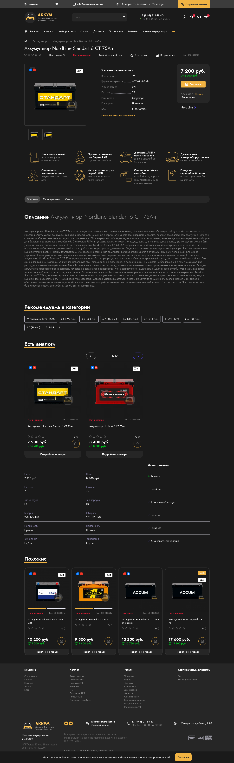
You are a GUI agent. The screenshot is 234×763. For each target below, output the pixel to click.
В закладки (139, 55)
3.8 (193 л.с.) (70, 319)
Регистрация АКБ (133, 707)
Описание (33, 199)
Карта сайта (70, 751)
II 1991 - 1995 (177, 319)
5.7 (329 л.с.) (135, 319)
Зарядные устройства (80, 701)
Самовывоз (130, 687)
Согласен (183, 757)
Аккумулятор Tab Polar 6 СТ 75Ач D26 (43, 622)
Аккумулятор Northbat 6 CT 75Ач (108, 426)
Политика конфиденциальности (99, 751)
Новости (28, 684)
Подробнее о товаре (46, 653)
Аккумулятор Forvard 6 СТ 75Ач (93, 620)
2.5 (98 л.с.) (33, 328)
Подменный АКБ (132, 704)
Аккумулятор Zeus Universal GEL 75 (187, 622)
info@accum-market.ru (90, 4)
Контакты (28, 680)
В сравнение (165, 55)
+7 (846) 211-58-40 (151, 15)
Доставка (128, 684)
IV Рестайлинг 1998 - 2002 (41, 319)
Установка (129, 677)
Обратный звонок (194, 4)
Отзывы (71, 199)
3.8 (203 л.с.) (92, 319)
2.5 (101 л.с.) (198, 319)
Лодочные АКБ (77, 694)
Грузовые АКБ (77, 684)
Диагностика (130, 690)
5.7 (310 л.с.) (113, 319)
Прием (127, 680)
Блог (26, 690)
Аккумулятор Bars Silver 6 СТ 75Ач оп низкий (138, 622)
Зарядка (128, 694)
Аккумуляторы (40, 41)
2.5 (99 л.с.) (54, 328)
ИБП (72, 690)
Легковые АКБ (77, 680)
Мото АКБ (74, 687)
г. (199, 94)
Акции (27, 687)
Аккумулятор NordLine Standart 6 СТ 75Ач (51, 426)
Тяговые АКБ (76, 697)
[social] (66, 725)
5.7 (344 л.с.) (156, 319)
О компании (30, 677)
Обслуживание (131, 697)
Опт (180, 677)
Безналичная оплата (134, 701)
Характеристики (53, 199)
